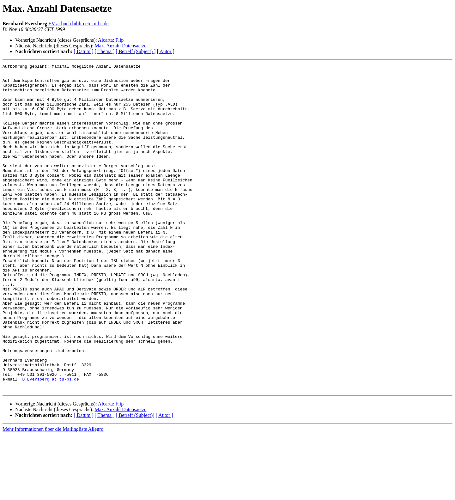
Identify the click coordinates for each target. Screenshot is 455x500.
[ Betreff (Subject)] (135, 480)
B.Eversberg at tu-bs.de (50, 442)
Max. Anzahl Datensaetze (120, 45)
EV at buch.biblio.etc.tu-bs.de (78, 23)
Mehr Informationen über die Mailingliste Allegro (53, 494)
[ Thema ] (105, 51)
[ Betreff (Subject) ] (135, 51)
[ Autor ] (165, 51)
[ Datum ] (83, 51)
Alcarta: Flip (111, 40)
